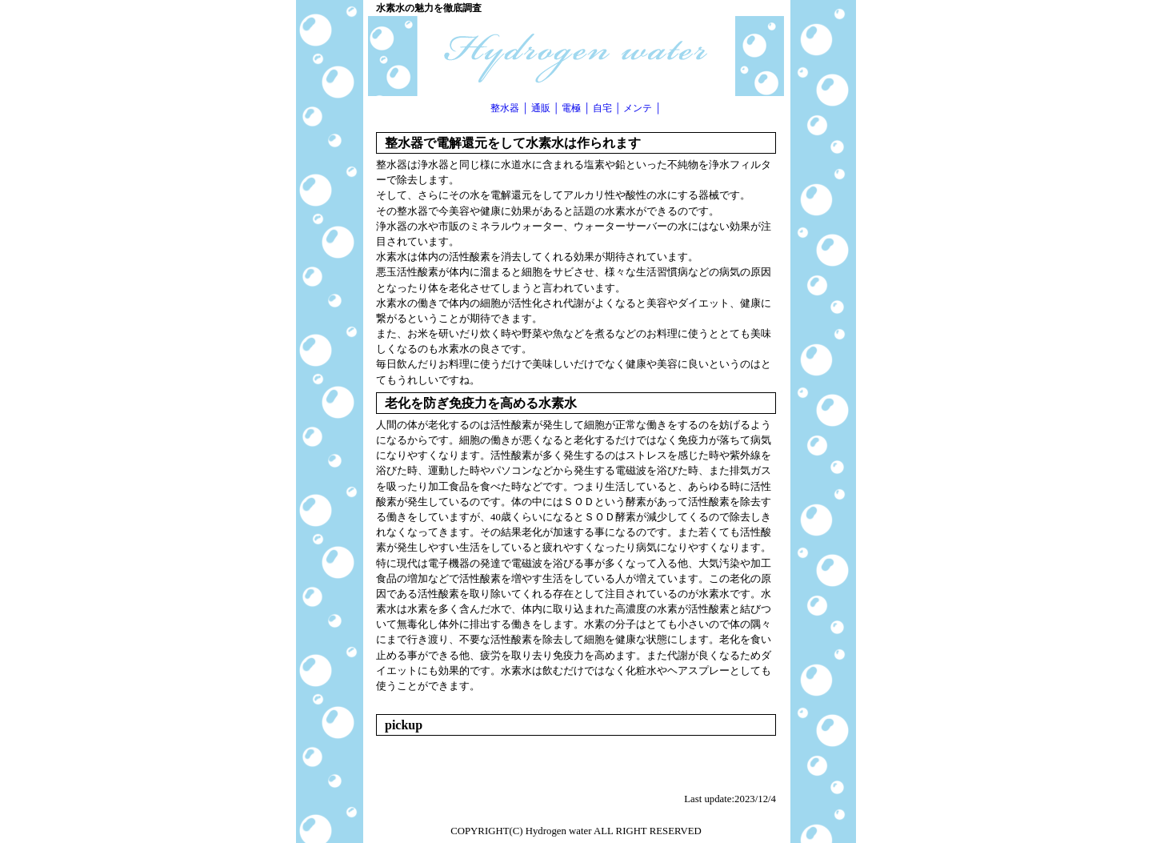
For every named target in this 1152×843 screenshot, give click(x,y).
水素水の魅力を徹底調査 (429, 8)
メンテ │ (642, 108)
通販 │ (545, 108)
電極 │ (576, 108)
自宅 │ (607, 108)
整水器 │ (509, 108)
